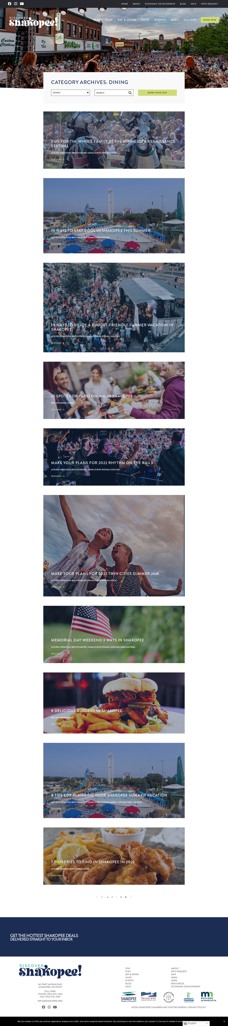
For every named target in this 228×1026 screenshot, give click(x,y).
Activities (55, 152)
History (113, 152)
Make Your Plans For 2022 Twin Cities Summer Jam (105, 573)
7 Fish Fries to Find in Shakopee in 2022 (93, 862)
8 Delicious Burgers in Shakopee (86, 710)
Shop (145, 20)
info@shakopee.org (50, 1001)
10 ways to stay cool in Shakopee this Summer (101, 230)
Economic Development (160, 3)
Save (193, 3)
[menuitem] (124, 4)
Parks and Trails (128, 647)
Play (109, 20)
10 (125, 897)
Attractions (65, 152)
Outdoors (115, 336)
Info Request (209, 3)
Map (173, 974)
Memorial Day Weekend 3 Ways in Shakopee (97, 640)
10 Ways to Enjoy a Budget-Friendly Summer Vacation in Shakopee (112, 327)
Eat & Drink (127, 20)
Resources (177, 984)
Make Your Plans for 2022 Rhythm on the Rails (102, 462)
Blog (183, 3)
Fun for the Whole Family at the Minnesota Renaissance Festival (113, 144)
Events (160, 20)
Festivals (105, 152)
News (174, 978)
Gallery (190, 20)
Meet (175, 20)
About (136, 3)
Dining (91, 152)
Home (124, 3)
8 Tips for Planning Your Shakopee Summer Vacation (109, 795)
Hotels (113, 580)
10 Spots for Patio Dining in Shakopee (92, 396)
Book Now (209, 19)
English (190, 1023)
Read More (57, 159)
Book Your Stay (157, 92)
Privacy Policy (197, 1007)
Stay (97, 20)
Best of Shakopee (79, 152)
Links (174, 980)
